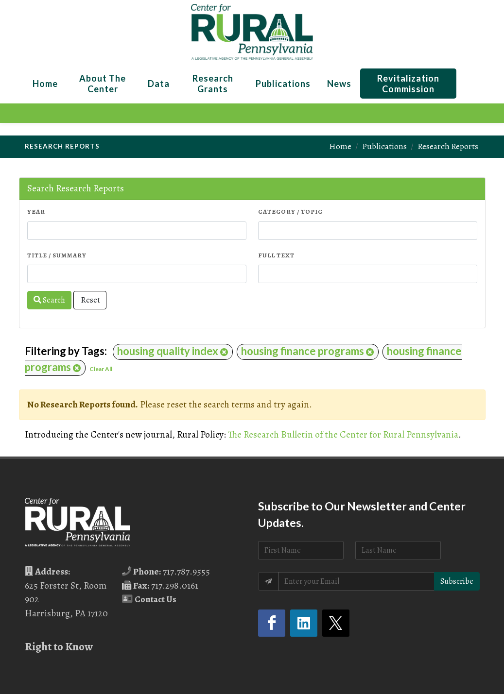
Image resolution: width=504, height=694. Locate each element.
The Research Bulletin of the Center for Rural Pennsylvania (343, 434)
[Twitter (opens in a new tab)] (335, 623)
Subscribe (456, 581)
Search (49, 300)
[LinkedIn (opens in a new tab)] (303, 623)
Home (340, 146)
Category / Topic (290, 211)
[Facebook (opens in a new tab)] (271, 623)
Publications (384, 146)
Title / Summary (57, 255)
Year (36, 211)
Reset (90, 300)
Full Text (276, 255)
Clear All (100, 368)
